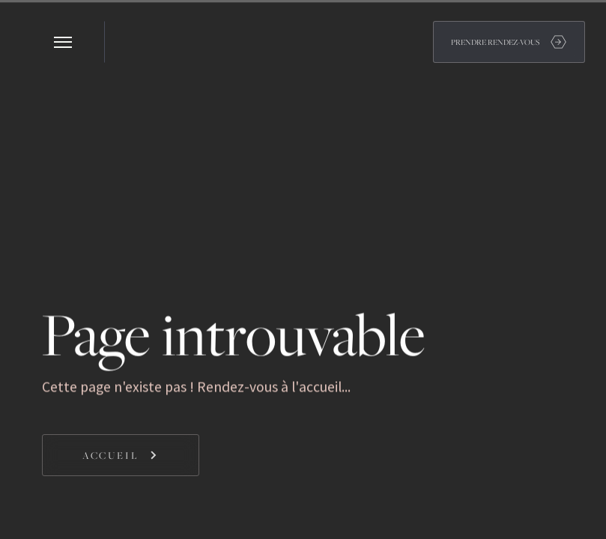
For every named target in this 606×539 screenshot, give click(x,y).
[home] (126, 42)
